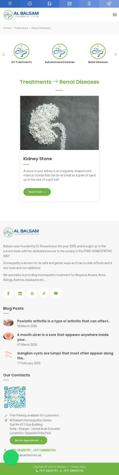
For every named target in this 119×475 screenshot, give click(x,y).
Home (7, 28)
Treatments (21, 28)
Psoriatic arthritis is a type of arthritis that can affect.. (63, 321)
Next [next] (115, 54)
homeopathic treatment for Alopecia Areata (67, 275)
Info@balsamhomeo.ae (25, 455)
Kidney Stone (37, 159)
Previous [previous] (3, 54)
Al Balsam (60, 466)
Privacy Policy (78, 466)
